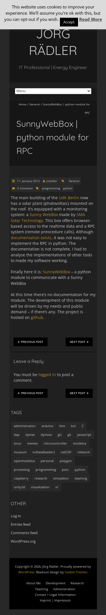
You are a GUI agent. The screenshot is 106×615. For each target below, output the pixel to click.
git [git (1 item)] (69, 434)
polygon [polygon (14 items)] (66, 461)
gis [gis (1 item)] (60, 434)
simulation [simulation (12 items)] (61, 478)
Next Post (79, 342)
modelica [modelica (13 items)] (79, 443)
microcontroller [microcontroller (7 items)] (55, 443)
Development (56, 583)
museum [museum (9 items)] (20, 452)
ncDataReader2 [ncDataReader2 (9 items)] (44, 452)
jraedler (51, 181)
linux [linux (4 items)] (17, 443)
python (67, 188)
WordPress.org (23, 541)
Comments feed (24, 532)
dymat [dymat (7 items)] (30, 434)
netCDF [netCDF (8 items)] (66, 452)
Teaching (41, 589)
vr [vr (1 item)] (57, 487)
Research (77, 583)
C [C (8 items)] (83, 426)
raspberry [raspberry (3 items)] (21, 478)
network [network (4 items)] (83, 452)
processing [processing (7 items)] (22, 469)
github (37, 317)
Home (23, 104)
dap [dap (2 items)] (17, 434)
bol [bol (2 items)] (73, 426)
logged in (47, 374)
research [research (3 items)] (40, 478)
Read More (90, 19)
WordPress (26, 572)
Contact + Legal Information (55, 594)
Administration (64, 589)
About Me (33, 583)
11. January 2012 (28, 181)
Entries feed (21, 524)
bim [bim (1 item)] (62, 426)
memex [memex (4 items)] (32, 443)
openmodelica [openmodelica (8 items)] (24, 461)
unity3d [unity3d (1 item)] (19, 487)
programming (51, 188)
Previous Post (30, 342)
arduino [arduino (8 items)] (47, 426)
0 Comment (25, 188)
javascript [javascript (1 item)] (84, 434)
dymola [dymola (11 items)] (46, 434)
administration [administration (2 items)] (25, 426)
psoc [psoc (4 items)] (65, 469)
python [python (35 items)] (80, 469)
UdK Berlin (69, 197)
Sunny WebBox (44, 214)
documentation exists (31, 237)
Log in (16, 515)
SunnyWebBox (56, 271)
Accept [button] (69, 22)
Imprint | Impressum (55, 600)
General (34, 104)
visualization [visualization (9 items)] (40, 487)
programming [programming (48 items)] (46, 469)
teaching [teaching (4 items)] (81, 478)
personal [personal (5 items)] (47, 461)
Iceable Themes (76, 572)
